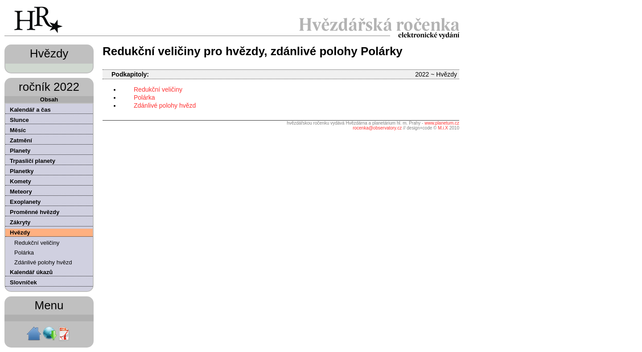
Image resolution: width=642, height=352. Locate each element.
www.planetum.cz (441, 123)
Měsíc (18, 130)
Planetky (21, 171)
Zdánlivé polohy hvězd (43, 262)
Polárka (24, 252)
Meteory (21, 191)
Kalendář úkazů (31, 272)
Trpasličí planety (32, 161)
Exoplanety (25, 201)
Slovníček (23, 282)
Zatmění (21, 140)
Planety (20, 150)
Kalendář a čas (30, 109)
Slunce (19, 120)
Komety (20, 181)
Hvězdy (20, 232)
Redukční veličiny (36, 242)
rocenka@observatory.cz (377, 127)
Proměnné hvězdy (34, 212)
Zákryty (20, 222)
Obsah (49, 99)
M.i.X (443, 127)
